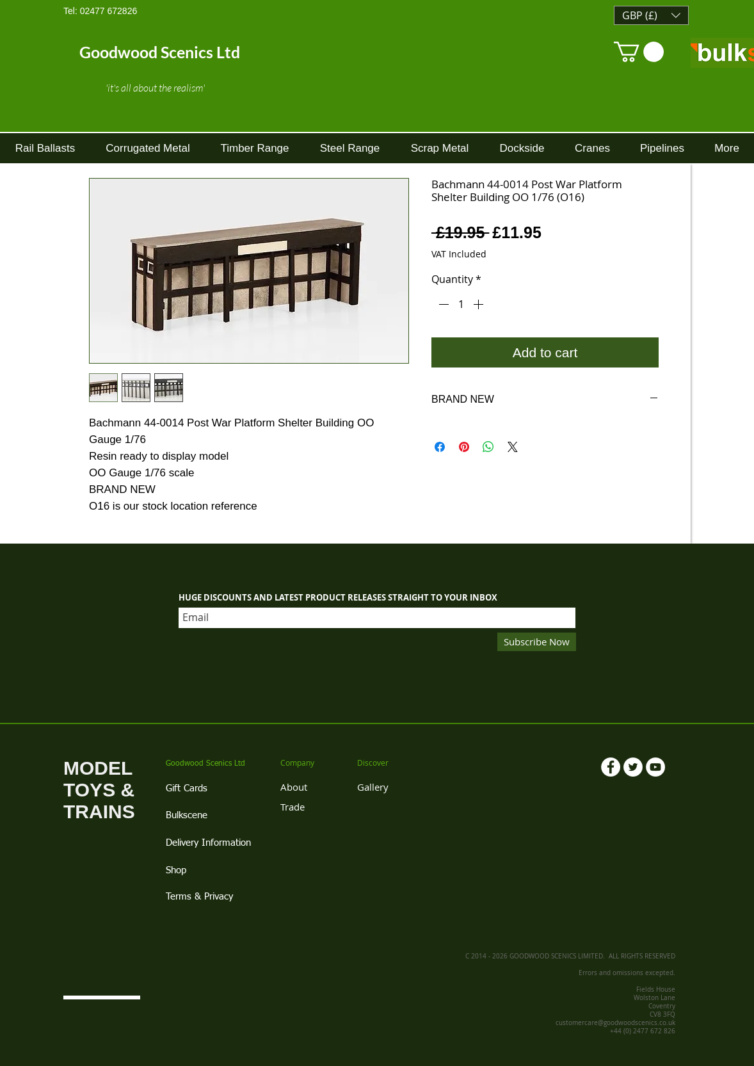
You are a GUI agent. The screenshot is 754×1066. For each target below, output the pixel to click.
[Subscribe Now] (536, 642)
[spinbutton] (460, 304)
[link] (639, 52)
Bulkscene (186, 815)
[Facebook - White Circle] (610, 767)
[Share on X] (512, 447)
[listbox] (651, 15)
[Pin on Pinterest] (464, 447)
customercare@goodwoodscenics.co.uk (615, 1023)
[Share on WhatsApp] (488, 447)
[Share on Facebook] (439, 447)
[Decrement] (442, 304)
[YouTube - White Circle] (655, 767)
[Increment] (479, 304)
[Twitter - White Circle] (633, 767)
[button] (651, 15)
